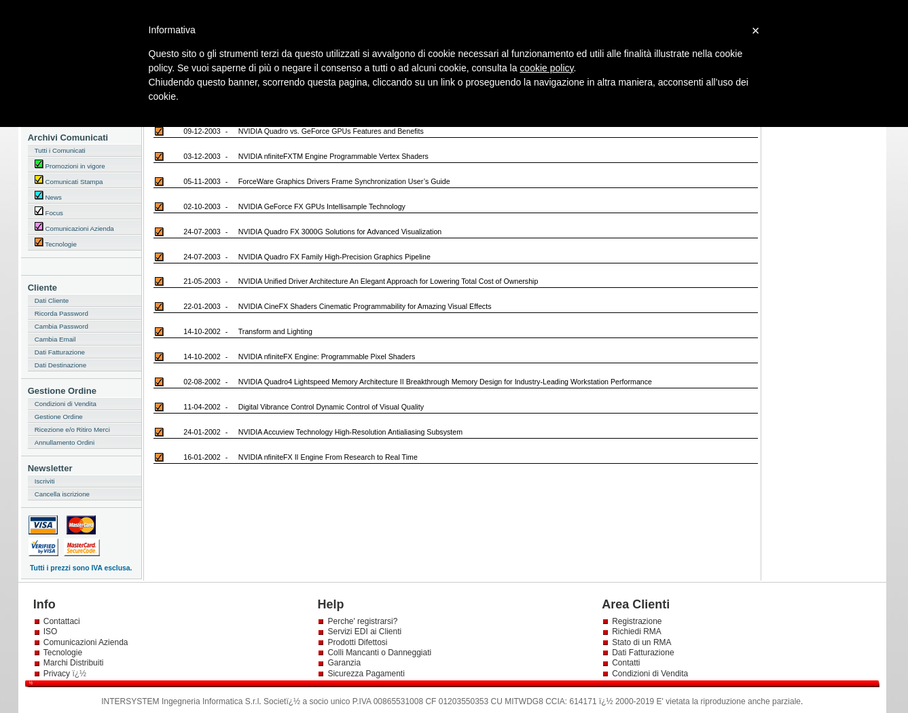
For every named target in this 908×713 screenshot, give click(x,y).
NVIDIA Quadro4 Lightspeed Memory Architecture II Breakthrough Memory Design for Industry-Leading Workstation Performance (445, 382)
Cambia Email (55, 339)
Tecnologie (56, 243)
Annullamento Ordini (64, 442)
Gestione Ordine (59, 416)
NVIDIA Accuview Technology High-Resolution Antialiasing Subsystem (350, 432)
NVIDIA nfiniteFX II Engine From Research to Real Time (328, 457)
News (48, 196)
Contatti (626, 663)
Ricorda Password (61, 313)
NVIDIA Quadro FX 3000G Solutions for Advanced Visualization (340, 231)
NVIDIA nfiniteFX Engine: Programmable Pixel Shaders (327, 356)
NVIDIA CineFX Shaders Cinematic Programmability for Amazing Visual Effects (365, 306)
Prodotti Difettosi (357, 642)
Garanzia (344, 663)
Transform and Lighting (275, 331)
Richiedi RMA (636, 631)
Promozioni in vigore (70, 165)
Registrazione (636, 621)
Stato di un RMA (641, 642)
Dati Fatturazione (60, 352)
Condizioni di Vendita (65, 403)
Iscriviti (45, 481)
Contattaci (61, 621)
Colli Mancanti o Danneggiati (379, 652)
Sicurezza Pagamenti (365, 673)
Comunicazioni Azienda (74, 227)
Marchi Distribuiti (73, 663)
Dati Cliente (52, 300)
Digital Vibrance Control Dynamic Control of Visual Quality (331, 407)
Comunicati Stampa (69, 180)
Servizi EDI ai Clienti (364, 631)
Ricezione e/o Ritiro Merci (72, 429)
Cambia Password (61, 326)
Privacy (58, 673)
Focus (49, 211)
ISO (50, 631)
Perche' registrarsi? (362, 621)
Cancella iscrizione (62, 494)
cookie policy (546, 67)
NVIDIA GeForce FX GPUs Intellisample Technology (321, 206)
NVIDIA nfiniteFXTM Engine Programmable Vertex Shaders (333, 156)
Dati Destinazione (60, 365)
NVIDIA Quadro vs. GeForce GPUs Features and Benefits (331, 131)
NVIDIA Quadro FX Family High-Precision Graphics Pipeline (334, 257)
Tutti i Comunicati (60, 150)
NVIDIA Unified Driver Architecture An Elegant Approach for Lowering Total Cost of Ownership (388, 281)
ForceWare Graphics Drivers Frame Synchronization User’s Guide (344, 181)
